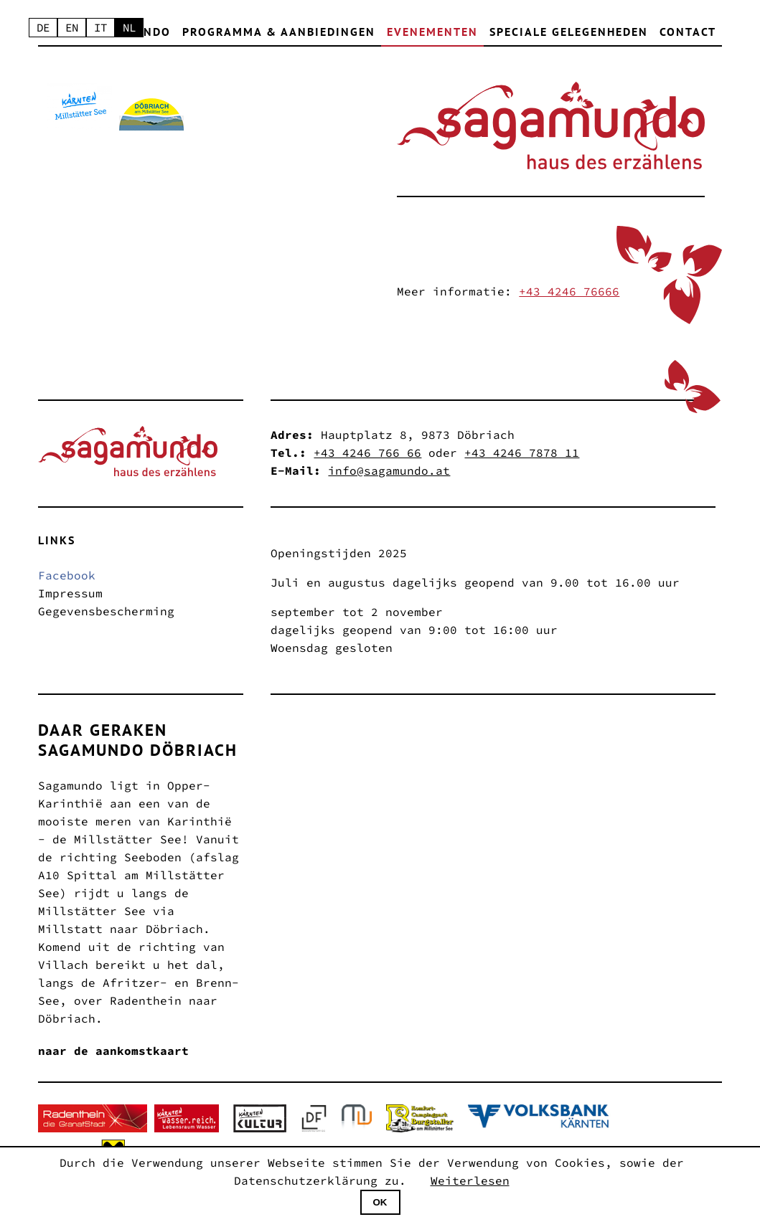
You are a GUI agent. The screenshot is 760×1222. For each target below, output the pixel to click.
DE (44, 27)
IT (104, 27)
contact (688, 32)
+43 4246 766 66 (367, 452)
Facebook (66, 575)
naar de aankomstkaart (113, 1050)
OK (380, 1202)
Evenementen (432, 32)
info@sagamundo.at (389, 470)
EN (74, 27)
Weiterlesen (470, 1180)
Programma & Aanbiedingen (278, 32)
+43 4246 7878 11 (521, 452)
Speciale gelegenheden (568, 32)
